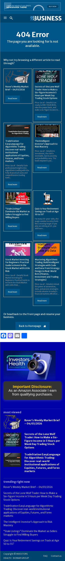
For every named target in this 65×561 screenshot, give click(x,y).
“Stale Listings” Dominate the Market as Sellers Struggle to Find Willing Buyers (17, 213)
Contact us (56, 556)
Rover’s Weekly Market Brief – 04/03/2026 (17, 88)
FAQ (45, 556)
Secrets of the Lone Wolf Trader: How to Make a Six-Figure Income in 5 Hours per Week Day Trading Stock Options (47, 92)
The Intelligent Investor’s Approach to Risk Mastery (46, 144)
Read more (12, 98)
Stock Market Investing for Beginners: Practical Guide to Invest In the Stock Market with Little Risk (17, 265)
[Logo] (46, 18)
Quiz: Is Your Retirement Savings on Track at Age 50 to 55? (47, 211)
